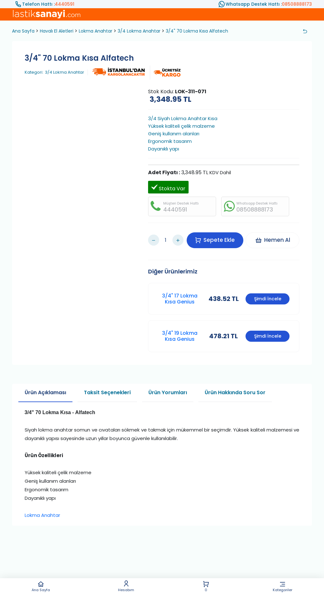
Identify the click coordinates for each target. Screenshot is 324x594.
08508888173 (297, 4)
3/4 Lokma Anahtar (139, 31)
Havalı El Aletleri (56, 31)
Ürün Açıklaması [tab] (45, 386)
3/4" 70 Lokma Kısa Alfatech (197, 31)
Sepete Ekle (217, 237)
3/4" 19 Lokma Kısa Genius (179, 330)
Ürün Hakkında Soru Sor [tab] (235, 386)
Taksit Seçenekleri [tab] (107, 386)
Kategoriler (282, 586)
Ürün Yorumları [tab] (167, 386)
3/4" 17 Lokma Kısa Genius (179, 292)
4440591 (64, 4)
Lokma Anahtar (95, 31)
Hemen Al (274, 237)
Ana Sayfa (41, 586)
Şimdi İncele (267, 293)
